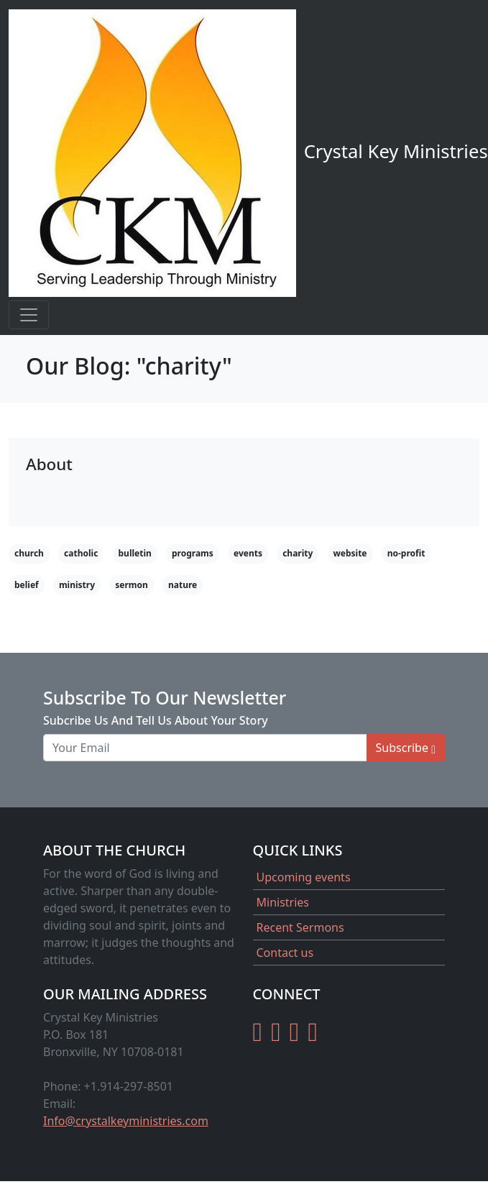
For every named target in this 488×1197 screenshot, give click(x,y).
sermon (131, 585)
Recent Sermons (300, 927)
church (29, 553)
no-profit (406, 553)
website (350, 553)
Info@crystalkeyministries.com (125, 1121)
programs (192, 553)
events (248, 553)
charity (297, 553)
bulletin (135, 553)
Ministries (283, 902)
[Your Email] (205, 747)
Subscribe (406, 748)
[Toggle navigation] (29, 315)
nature (182, 585)
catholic (81, 553)
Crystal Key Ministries (248, 153)
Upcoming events (304, 877)
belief (26, 585)
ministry (77, 585)
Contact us (285, 952)
